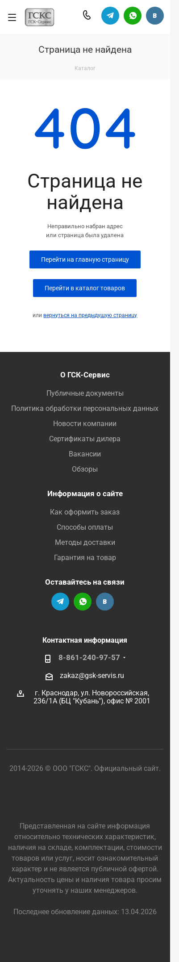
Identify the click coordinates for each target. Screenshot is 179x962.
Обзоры (85, 469)
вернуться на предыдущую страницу (90, 315)
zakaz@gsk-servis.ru (92, 675)
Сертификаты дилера (85, 439)
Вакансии (85, 454)
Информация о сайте (85, 493)
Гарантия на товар (85, 557)
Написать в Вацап (133, 16)
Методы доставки (85, 542)
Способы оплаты (85, 527)
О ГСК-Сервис (85, 374)
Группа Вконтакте (155, 16)
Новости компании (85, 423)
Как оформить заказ (85, 512)
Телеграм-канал (110, 16)
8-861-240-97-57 (89, 657)
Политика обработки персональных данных (84, 408)
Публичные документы (85, 393)
